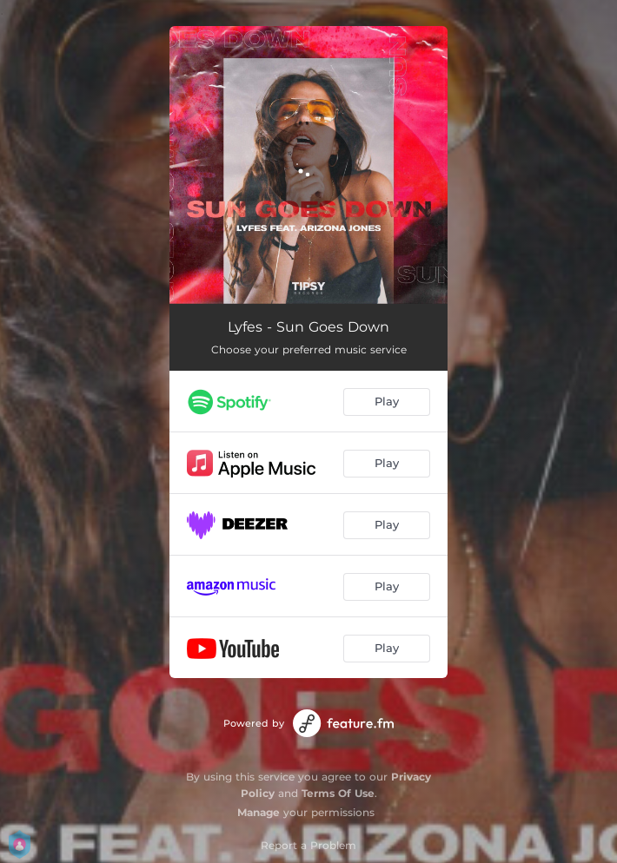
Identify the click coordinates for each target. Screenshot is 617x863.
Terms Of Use (338, 793)
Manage (258, 812)
